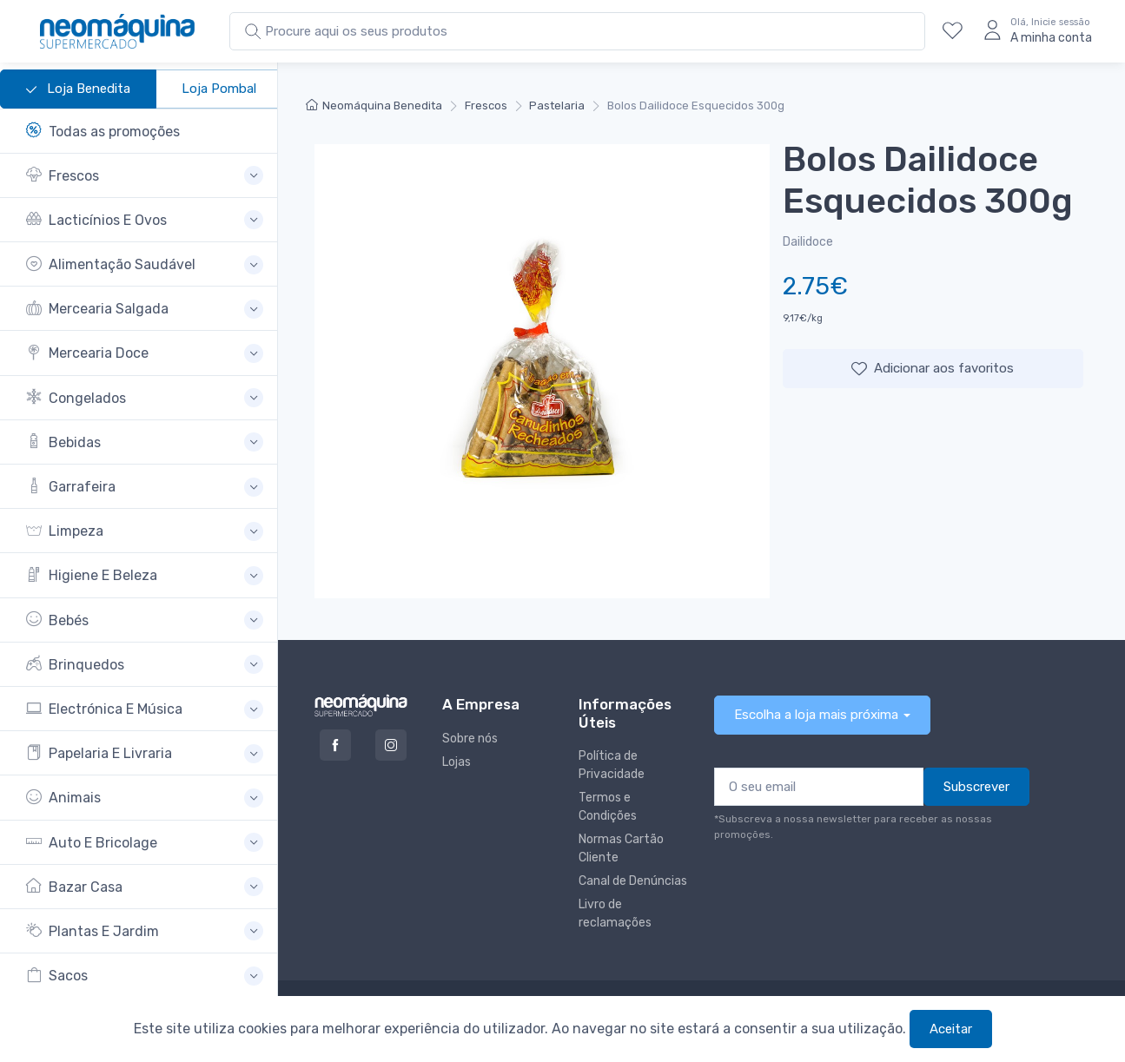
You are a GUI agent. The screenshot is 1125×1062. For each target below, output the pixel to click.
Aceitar (951, 1029)
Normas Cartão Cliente (621, 848)
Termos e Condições (608, 806)
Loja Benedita (78, 89)
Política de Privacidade (612, 765)
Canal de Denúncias (633, 881)
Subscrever (976, 787)
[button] (144, 176)
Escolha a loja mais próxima (816, 714)
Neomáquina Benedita (374, 105)
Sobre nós (470, 738)
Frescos (486, 105)
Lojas (456, 762)
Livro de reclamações (615, 913)
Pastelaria (557, 105)
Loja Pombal (219, 88)
